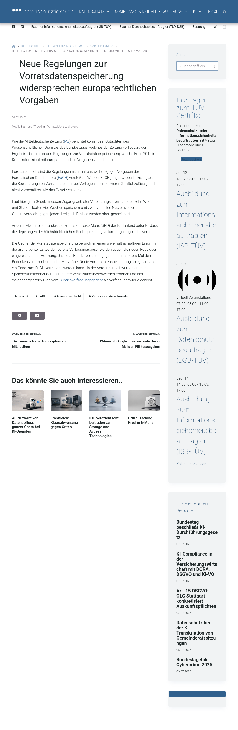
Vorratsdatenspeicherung (62, 126)
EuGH (62, 177)
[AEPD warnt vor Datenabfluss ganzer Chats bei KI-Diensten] (27, 400)
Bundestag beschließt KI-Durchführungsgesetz (197, 529)
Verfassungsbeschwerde (108, 296)
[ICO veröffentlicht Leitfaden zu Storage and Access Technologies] (105, 400)
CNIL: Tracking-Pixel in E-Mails (141, 420)
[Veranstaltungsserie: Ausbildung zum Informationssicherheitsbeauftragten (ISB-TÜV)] (188, 185)
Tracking (39, 126)
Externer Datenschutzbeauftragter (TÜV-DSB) (151, 27)
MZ (66, 141)
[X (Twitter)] (13, 26)
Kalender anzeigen (191, 464)
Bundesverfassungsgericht (81, 280)
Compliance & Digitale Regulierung (151, 11)
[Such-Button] (213, 66)
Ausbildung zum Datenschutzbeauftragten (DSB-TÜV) (195, 339)
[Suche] (224, 11)
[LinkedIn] (22, 26)
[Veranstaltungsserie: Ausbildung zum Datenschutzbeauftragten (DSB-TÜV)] (188, 310)
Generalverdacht (67, 296)
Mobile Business (22, 126)
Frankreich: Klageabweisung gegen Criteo (64, 422)
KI (197, 11)
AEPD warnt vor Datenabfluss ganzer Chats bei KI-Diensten (26, 425)
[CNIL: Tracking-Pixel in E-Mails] (144, 400)
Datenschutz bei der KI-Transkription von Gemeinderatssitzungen (196, 633)
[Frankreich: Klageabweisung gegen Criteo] (66, 400)
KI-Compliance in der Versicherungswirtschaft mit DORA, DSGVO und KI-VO (196, 564)
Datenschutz (94, 11)
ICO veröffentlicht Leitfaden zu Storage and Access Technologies (104, 427)
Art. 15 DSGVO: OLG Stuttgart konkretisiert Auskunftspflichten (196, 598)
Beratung (198, 27)
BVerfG (21, 296)
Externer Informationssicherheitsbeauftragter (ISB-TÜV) (71, 27)
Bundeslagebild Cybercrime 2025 (194, 662)
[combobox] (193, 66)
